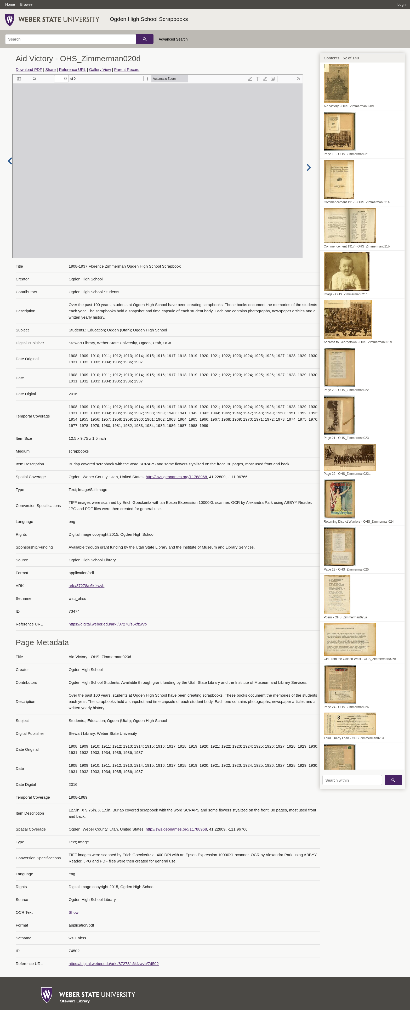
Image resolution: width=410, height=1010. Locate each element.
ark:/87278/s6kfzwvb (87, 585)
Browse (26, 4)
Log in (402, 4)
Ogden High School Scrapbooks (149, 19)
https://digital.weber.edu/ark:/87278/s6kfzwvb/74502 (114, 963)
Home (10, 4)
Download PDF (29, 69)
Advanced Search (173, 39)
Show (74, 912)
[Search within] (352, 780)
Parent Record (127, 69)
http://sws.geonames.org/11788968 (176, 477)
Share (50, 69)
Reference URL (72, 69)
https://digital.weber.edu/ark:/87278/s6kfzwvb (108, 624)
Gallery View (100, 69)
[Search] (70, 39)
